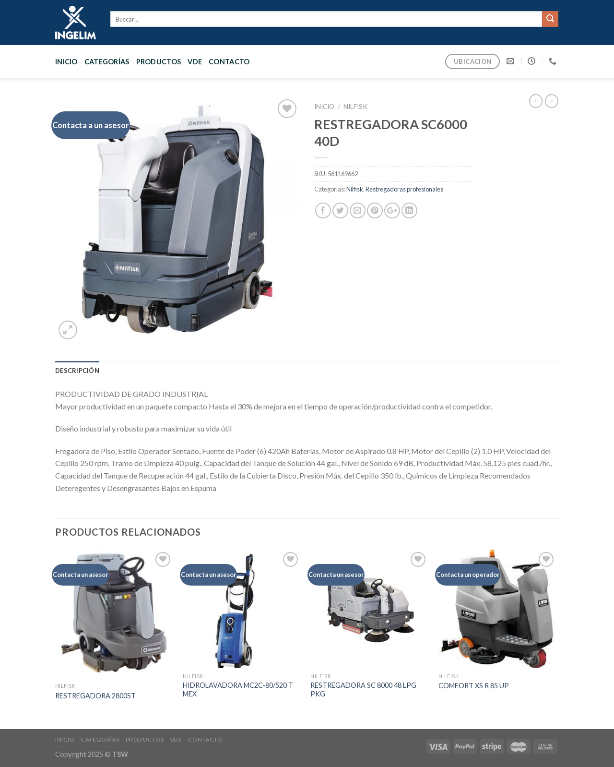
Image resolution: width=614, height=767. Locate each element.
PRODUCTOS (158, 62)
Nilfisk (355, 106)
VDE (195, 62)
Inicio (66, 62)
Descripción (77, 370)
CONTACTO (229, 62)
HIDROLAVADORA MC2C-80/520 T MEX (238, 689)
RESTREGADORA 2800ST (95, 696)
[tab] (77, 370)
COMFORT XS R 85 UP (473, 686)
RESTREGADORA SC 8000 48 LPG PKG (363, 689)
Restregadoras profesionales (404, 189)
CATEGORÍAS (107, 62)
